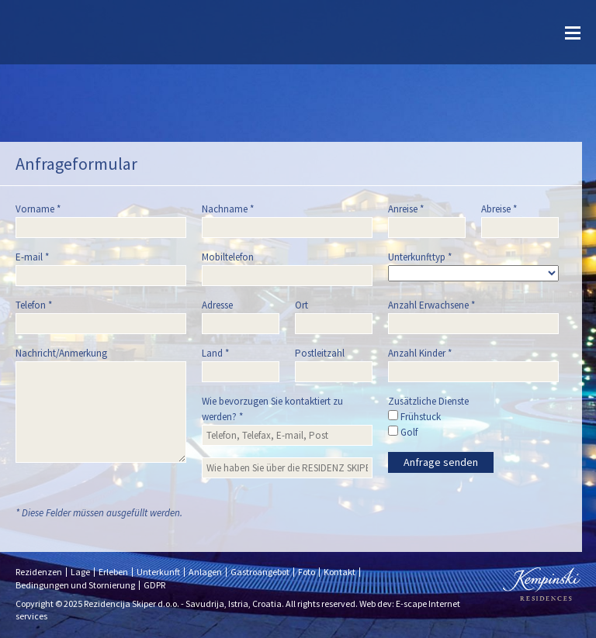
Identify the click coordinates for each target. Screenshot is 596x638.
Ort (301, 305)
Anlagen (205, 572)
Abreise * (499, 209)
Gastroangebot (259, 572)
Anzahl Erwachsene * (431, 305)
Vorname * (38, 209)
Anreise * (406, 209)
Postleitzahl (320, 353)
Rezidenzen (39, 572)
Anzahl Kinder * (420, 353)
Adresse (217, 305)
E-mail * (32, 257)
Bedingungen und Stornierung (75, 585)
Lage (80, 572)
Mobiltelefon (228, 257)
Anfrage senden (441, 462)
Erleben (113, 572)
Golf (403, 432)
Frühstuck (414, 416)
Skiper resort (54, 32)
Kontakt (339, 572)
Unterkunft (158, 572)
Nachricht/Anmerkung (61, 353)
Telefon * (34, 305)
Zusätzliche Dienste (428, 401)
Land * (215, 353)
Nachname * (228, 209)
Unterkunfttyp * (420, 257)
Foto (306, 572)
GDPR (154, 585)
